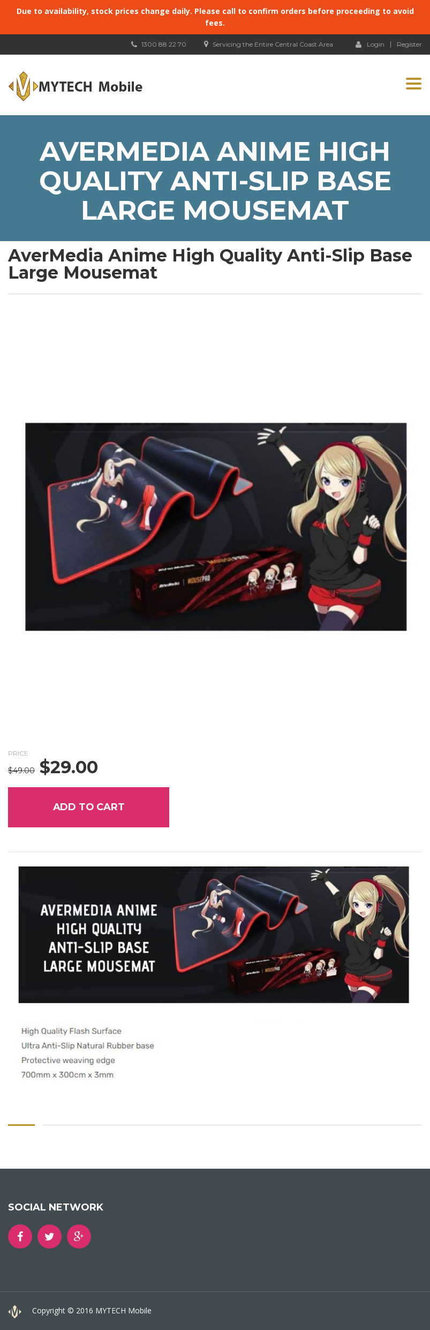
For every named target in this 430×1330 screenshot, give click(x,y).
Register (409, 44)
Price (18, 753)
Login (370, 44)
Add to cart (89, 807)
